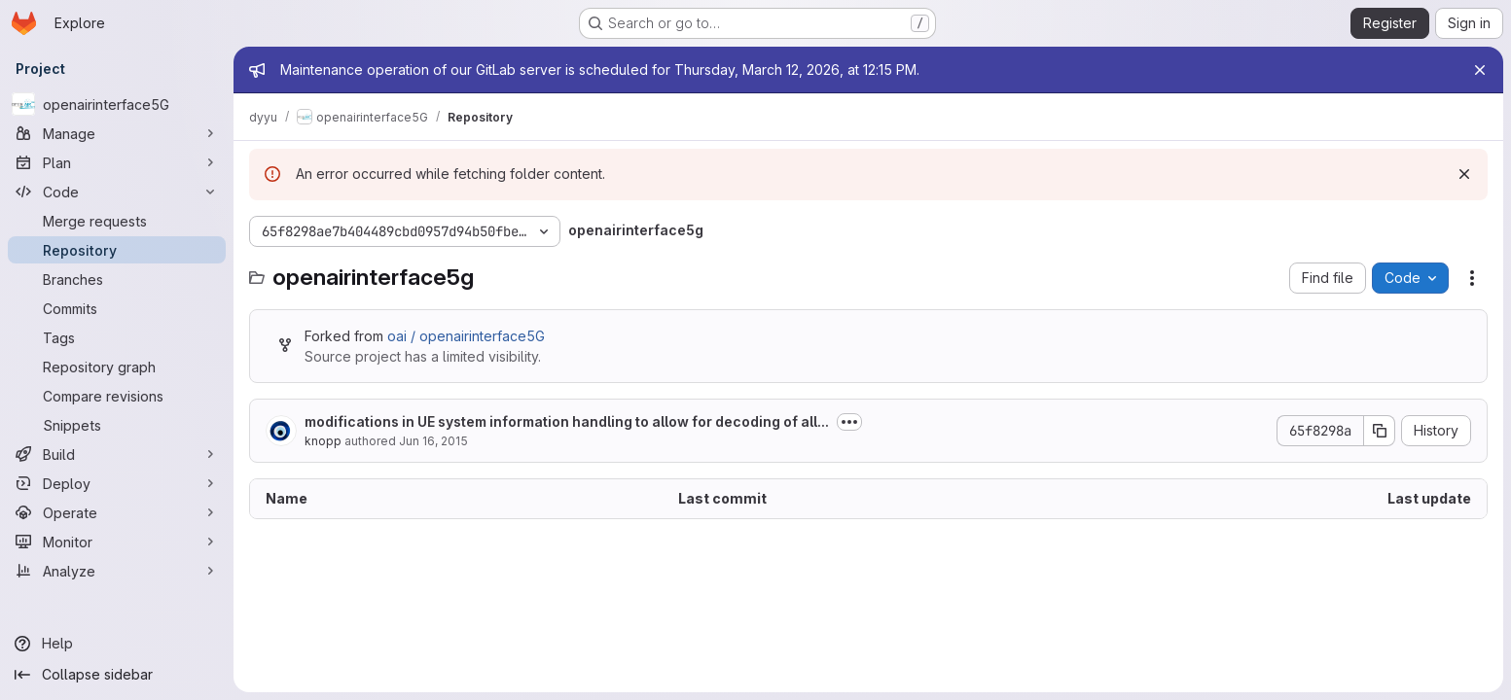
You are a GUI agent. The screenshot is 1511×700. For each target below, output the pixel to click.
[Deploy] (117, 483)
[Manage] (117, 133)
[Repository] (117, 249)
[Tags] (117, 337)
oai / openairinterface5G (466, 336)
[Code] (117, 191)
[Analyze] (117, 570)
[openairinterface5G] (117, 104)
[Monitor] (117, 541)
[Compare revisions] (117, 395)
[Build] (117, 454)
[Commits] (117, 308)
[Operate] (117, 512)
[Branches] (117, 279)
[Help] (117, 643)
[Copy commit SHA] (1379, 430)
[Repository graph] (117, 366)
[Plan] (117, 162)
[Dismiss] (1464, 174)
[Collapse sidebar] (117, 674)
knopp (323, 441)
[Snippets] (117, 424)
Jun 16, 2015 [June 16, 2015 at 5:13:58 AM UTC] (433, 441)
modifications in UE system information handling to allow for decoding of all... (567, 421)
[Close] (1480, 70)
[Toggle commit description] (849, 422)
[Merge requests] (117, 220)
